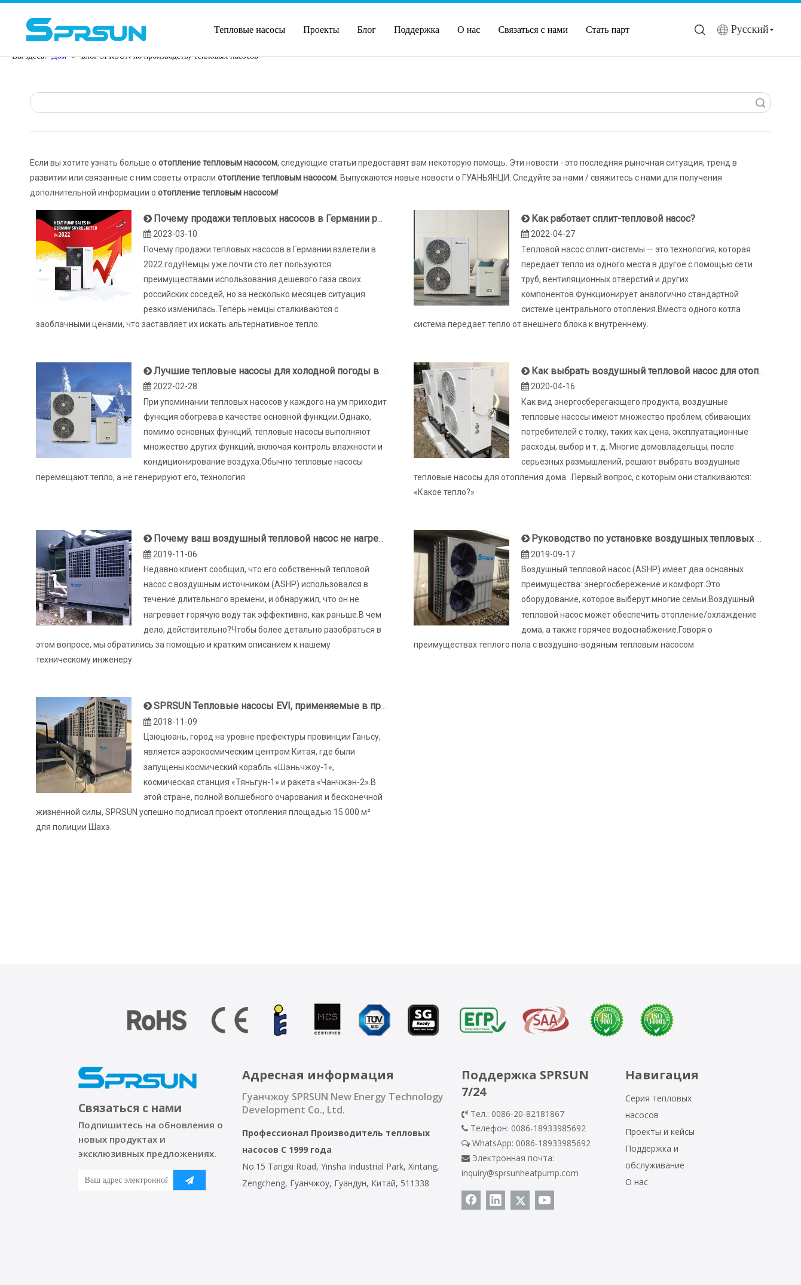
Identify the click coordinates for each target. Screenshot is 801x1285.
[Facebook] (471, 1200)
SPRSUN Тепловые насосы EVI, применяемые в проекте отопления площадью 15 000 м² (352, 706)
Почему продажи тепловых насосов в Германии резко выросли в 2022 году (324, 218)
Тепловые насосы (249, 30)
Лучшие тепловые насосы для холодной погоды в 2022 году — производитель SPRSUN (349, 371)
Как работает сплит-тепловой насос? (613, 218)
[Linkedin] (495, 1200)
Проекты (321, 30)
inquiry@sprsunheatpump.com (520, 1173)
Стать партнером (620, 30)
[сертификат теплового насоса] (400, 1020)
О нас (468, 30)
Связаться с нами (533, 30)
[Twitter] (520, 1200)
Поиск (760, 102)
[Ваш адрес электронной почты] (123, 1180)
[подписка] (189, 1180)
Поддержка (416, 30)
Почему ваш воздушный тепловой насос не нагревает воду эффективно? (320, 538)
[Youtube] (544, 1200)
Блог (366, 30)
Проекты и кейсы (660, 1131)
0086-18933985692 (553, 1143)
